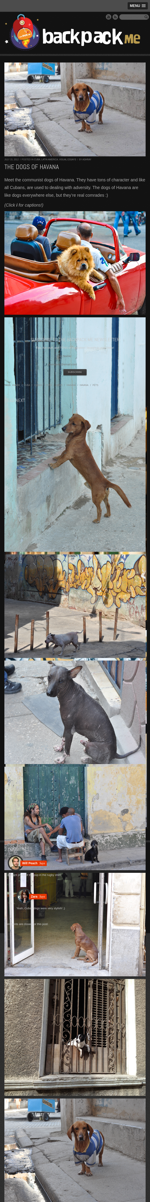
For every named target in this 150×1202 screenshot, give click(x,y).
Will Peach (30, 863)
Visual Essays (67, 159)
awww (16, 385)
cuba (27, 385)
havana (84, 385)
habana (71, 385)
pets (95, 385)
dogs (59, 385)
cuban (38, 385)
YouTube (108, 17)
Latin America (49, 159)
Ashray (86, 159)
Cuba (37, 159)
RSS (115, 17)
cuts (49, 385)
